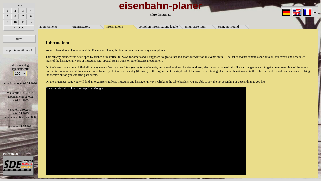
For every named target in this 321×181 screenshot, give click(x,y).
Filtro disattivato (160, 14)
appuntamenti (48, 26)
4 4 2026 (19, 28)
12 (30, 22)
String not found (228, 26)
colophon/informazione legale (158, 26)
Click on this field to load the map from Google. (75, 88)
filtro (19, 39)
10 (15, 22)
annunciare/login (195, 26)
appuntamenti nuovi (19, 50)
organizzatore (81, 26)
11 (23, 22)
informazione (114, 26)
